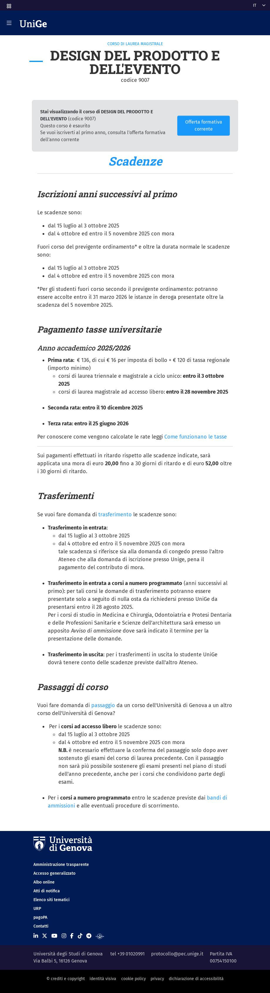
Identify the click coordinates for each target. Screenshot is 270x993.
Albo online (44, 882)
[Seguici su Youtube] (54, 936)
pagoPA (40, 917)
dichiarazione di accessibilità (196, 978)
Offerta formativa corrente (203, 125)
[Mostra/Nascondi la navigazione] (9, 23)
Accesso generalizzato (54, 873)
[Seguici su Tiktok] (80, 936)
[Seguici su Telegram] (88, 936)
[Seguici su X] (44, 936)
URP (37, 908)
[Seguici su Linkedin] (35, 936)
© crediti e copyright (65, 978)
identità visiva (103, 978)
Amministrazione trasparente (61, 864)
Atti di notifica (46, 891)
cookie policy (133, 978)
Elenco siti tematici (51, 899)
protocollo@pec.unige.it (177, 954)
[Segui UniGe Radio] (100, 936)
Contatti (40, 926)
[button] (8, 4)
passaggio (103, 705)
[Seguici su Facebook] (71, 936)
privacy (157, 978)
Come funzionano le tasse (195, 437)
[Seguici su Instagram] (64, 936)
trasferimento (115, 514)
